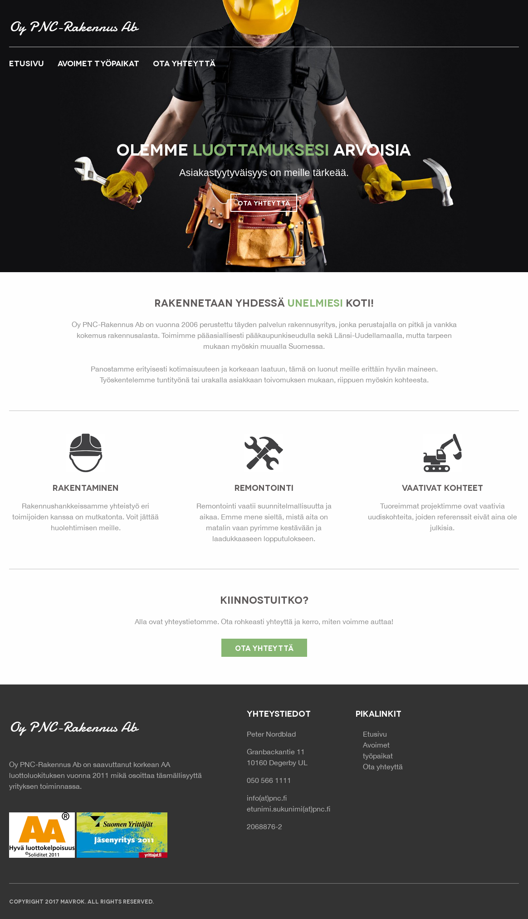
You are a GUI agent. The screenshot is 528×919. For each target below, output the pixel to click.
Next (481, 150)
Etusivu (26, 63)
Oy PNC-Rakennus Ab (73, 27)
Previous (46, 150)
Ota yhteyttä (264, 202)
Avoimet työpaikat (98, 63)
